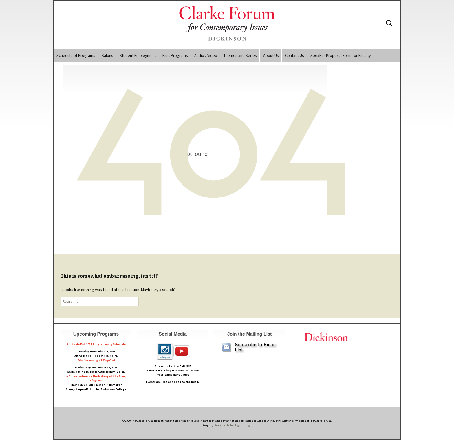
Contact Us (294, 55)
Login (249, 425)
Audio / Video (205, 55)
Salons (107, 55)
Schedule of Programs (75, 55)
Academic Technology (227, 425)
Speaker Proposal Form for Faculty (340, 55)
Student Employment (138, 55)
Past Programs (175, 55)
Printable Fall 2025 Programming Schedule (96, 344)
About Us (271, 55)
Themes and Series (240, 55)
